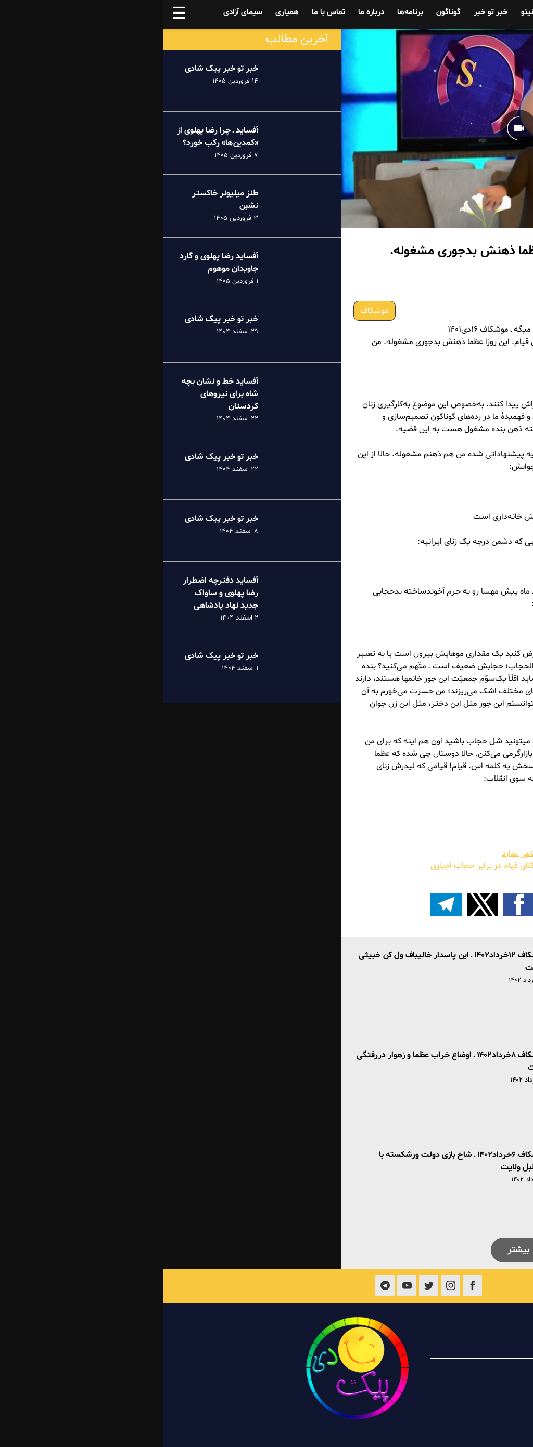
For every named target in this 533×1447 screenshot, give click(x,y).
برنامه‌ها (247, 12)
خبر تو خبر (327, 12)
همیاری (123, 12)
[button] (428, 904)
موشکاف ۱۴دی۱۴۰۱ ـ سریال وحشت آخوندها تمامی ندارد (429, 853)
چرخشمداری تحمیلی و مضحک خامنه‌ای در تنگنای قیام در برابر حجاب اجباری (394, 866)
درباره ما (208, 12)
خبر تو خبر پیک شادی (58, 68)
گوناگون (285, 12)
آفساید (451, 12)
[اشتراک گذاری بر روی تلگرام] (282, 904)
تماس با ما (165, 12)
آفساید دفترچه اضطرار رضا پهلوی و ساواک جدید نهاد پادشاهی (57, 593)
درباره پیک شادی (457, 1326)
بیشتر (355, 1250)
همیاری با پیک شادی (451, 1347)
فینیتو (367, 12)
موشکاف (211, 311)
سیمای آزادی (79, 12)
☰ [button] (15, 14)
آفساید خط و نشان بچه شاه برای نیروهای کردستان (56, 394)
